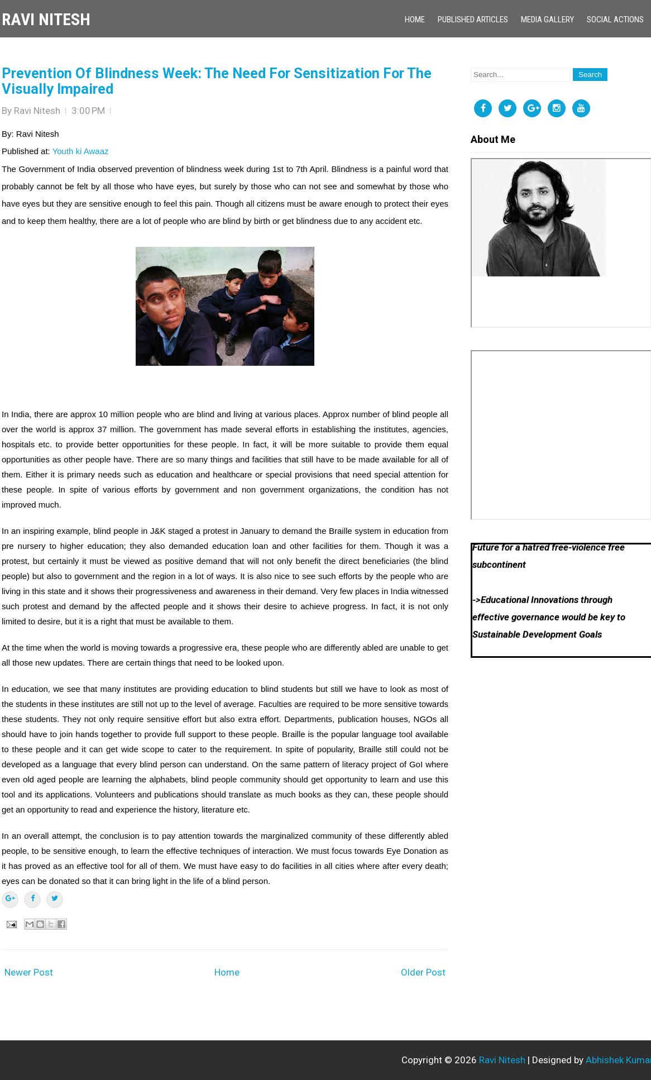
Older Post (423, 972)
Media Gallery (547, 20)
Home (415, 20)
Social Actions (615, 20)
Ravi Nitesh (46, 19)
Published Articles (473, 20)
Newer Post (28, 972)
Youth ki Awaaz (80, 151)
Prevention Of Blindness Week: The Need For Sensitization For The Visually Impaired (217, 81)
